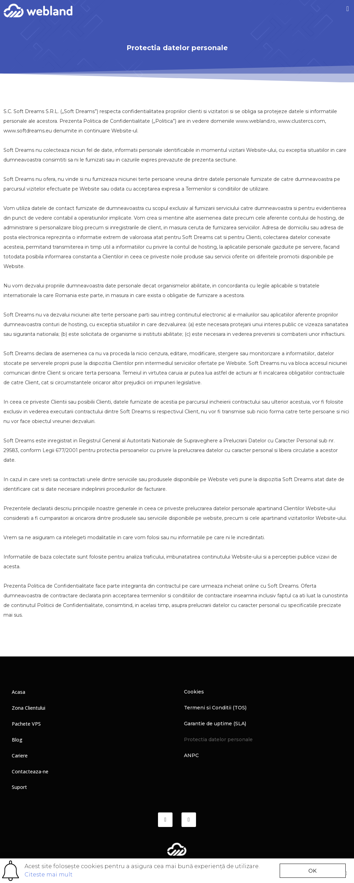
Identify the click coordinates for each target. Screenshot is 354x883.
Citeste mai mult (49, 874)
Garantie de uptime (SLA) (215, 724)
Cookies (194, 692)
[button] (348, 8)
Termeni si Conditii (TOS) (215, 708)
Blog (17, 739)
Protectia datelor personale (218, 740)
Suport (19, 787)
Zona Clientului (28, 708)
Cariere (20, 755)
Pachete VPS (26, 723)
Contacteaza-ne (30, 771)
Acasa (18, 692)
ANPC (191, 756)
